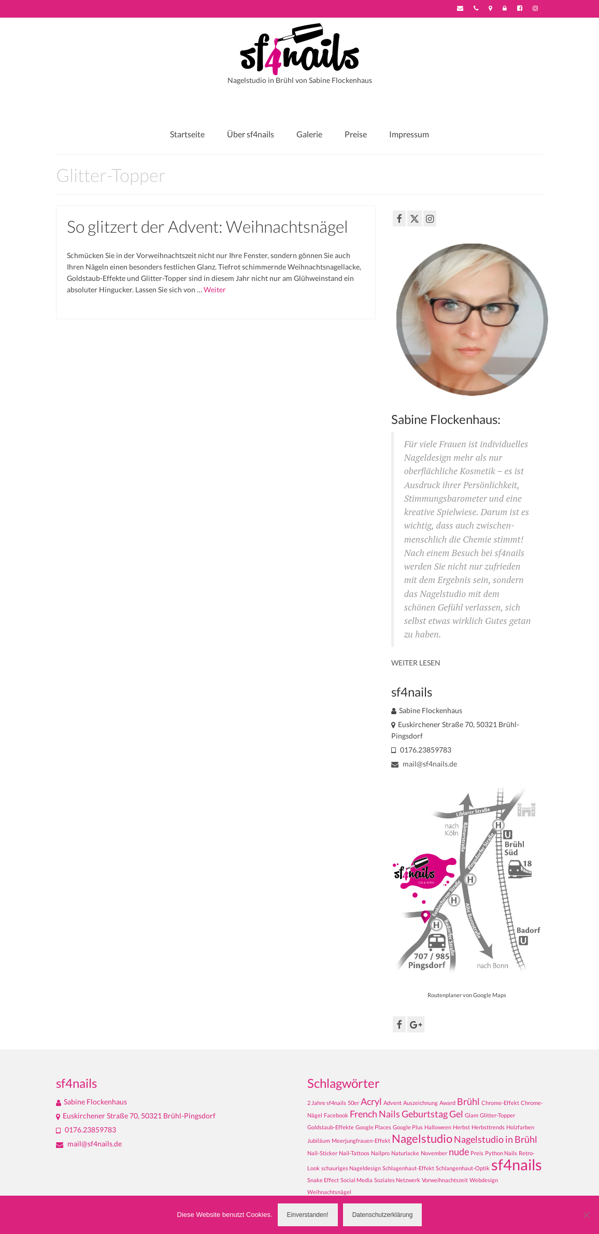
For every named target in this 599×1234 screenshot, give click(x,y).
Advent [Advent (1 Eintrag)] (392, 1102)
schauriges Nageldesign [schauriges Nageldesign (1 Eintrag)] (351, 1168)
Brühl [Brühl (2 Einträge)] (468, 1101)
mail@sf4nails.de (424, 763)
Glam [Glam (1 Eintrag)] (471, 1115)
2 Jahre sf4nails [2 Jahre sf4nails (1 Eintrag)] (326, 1102)
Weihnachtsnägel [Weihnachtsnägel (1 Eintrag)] (329, 1191)
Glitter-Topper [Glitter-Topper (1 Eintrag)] (497, 1115)
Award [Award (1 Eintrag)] (447, 1102)
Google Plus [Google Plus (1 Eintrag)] (408, 1127)
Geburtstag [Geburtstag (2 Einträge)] (425, 1114)
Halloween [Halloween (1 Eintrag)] (437, 1127)
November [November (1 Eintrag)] (434, 1153)
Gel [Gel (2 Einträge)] (456, 1114)
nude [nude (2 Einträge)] (459, 1151)
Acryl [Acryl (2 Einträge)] (371, 1101)
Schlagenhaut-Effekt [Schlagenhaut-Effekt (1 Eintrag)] (408, 1168)
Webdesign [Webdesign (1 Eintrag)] (483, 1179)
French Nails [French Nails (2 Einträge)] (375, 1114)
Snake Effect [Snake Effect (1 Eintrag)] (323, 1179)
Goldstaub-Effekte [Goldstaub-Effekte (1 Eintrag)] (330, 1127)
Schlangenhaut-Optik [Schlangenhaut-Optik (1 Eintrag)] (463, 1168)
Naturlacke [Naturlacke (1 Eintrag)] (405, 1153)
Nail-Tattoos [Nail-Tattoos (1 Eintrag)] (354, 1153)
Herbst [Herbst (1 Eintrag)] (461, 1127)
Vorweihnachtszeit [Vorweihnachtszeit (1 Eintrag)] (445, 1179)
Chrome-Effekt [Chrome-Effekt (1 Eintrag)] (500, 1102)
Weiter (215, 289)
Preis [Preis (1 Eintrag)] (476, 1153)
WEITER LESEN (415, 662)
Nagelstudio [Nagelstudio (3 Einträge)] (422, 1138)
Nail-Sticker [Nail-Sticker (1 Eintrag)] (322, 1153)
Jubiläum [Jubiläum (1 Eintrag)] (318, 1140)
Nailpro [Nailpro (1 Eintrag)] (380, 1153)
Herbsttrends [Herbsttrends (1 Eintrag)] (488, 1127)
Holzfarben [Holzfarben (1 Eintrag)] (520, 1127)
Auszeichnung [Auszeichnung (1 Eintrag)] (420, 1102)
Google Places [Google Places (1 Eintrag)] (373, 1127)
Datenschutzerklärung (382, 1214)
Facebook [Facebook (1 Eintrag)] (336, 1115)
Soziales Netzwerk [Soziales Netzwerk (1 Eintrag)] (397, 1179)
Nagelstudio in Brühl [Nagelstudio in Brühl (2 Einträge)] (495, 1139)
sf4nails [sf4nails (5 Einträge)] (516, 1164)
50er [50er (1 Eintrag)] (353, 1102)
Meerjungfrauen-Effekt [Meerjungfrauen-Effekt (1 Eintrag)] (361, 1140)
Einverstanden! (308, 1214)
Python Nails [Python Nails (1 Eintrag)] (501, 1153)
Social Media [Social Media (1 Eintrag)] (356, 1179)
